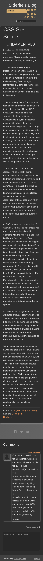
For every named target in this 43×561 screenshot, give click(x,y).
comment (17, 414)
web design (32, 410)
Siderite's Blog (22, 5)
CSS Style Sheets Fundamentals (19, 36)
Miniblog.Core (20, 559)
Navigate (7, 417)
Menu (11, 11)
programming (19, 410)
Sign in (37, 559)
